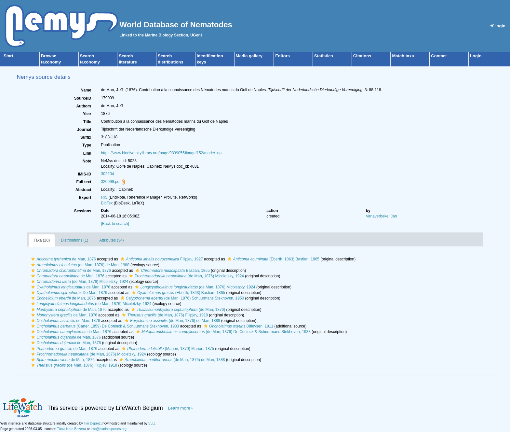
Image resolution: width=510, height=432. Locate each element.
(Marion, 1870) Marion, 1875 (167, 348)
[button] (33, 259)
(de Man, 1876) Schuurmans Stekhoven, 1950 (181, 298)
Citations (362, 55)
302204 (107, 174)
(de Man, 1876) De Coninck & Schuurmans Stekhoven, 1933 (223, 331)
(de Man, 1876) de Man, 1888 (171, 320)
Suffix (85, 137)
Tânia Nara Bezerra (71, 429)
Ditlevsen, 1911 (237, 326)
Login (475, 55)
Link (87, 153)
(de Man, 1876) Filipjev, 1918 (164, 315)
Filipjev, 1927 (161, 259)
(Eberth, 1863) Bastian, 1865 (272, 259)
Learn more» (180, 408)
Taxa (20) (42, 240)
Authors (83, 106)
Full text (83, 182)
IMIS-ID (84, 174)
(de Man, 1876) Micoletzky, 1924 (186, 276)
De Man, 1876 (68, 292)
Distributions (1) (74, 240)
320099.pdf (110, 181)
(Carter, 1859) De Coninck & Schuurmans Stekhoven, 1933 (104, 326)
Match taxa (403, 55)
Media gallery (249, 55)
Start (8, 55)
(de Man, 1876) (177, 309)
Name (86, 90)
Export (85, 197)
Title (87, 121)
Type (86, 145)
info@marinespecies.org (109, 429)
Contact (439, 55)
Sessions (82, 211)
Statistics (323, 55)
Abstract (83, 190)
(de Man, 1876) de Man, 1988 (79, 265)
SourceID (82, 98)
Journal (84, 129)
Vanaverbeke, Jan (381, 216)
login (497, 25)
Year (87, 114)
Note (87, 161)
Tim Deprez (92, 423)
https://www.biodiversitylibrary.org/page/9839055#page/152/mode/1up (161, 153)
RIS (104, 197)
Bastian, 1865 (171, 270)
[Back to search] (115, 223)
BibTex (107, 203)
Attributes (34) (111, 240)
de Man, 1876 (63, 259)
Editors (282, 55)
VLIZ (151, 423)
